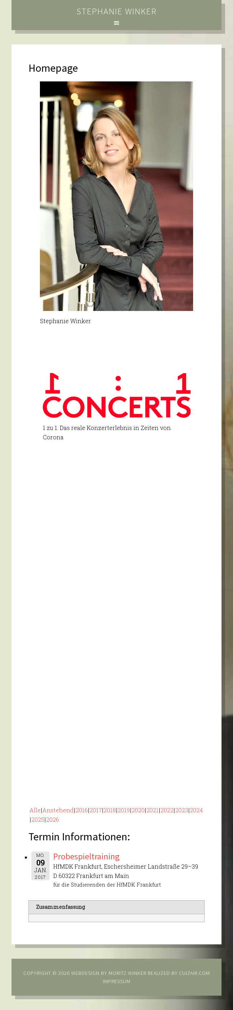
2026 (52, 819)
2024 (196, 810)
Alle (35, 810)
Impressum (117, 981)
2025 (37, 819)
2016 (82, 810)
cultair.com (194, 973)
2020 (138, 810)
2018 (110, 810)
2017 (96, 810)
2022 (166, 810)
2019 (124, 810)
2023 (181, 810)
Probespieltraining (86, 856)
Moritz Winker (127, 973)
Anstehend (58, 810)
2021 (152, 810)
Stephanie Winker (117, 11)
